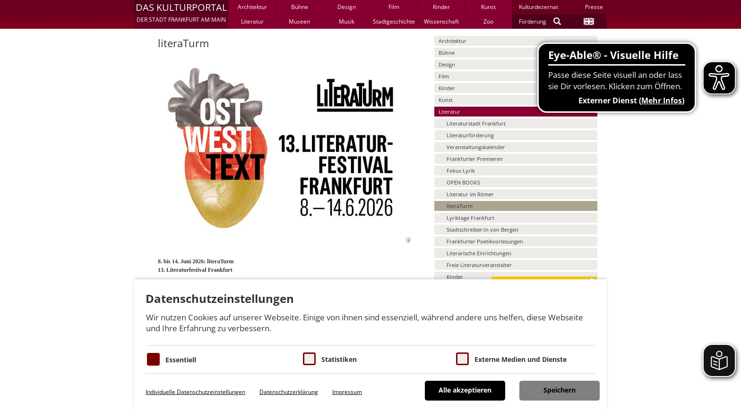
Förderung (532, 21)
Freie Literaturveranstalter (479, 264)
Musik (346, 21)
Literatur (252, 21)
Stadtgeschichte (394, 21)
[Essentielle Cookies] (153, 359)
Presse (594, 7)
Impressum (347, 392)
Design (346, 7)
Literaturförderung (470, 135)
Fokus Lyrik (461, 170)
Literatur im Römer (470, 194)
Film (393, 7)
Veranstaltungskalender (476, 147)
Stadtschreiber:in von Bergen (482, 229)
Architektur (252, 7)
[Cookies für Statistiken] (309, 358)
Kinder (441, 7)
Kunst (488, 7)
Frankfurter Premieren (475, 158)
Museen (299, 21)
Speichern (559, 389)
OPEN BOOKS (463, 182)
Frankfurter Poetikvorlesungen (485, 241)
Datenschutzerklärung (288, 392)
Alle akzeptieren (465, 389)
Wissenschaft (441, 21)
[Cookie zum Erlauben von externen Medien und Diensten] (462, 358)
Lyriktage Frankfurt (470, 217)
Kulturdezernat (538, 7)
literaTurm (460, 205)
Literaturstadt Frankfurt (476, 123)
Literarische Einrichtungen (479, 253)
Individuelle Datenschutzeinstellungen (195, 392)
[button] (181, 14)
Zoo (488, 21)
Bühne (299, 7)
